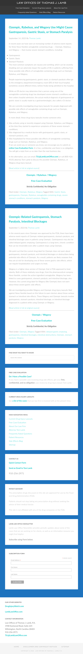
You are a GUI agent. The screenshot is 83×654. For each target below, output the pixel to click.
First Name (14, 567)
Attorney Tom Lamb (17, 430)
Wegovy (39, 192)
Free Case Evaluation (41, 180)
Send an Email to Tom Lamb (20, 468)
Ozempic (23, 192)
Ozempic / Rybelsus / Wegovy (41, 175)
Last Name (14, 574)
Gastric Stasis (60, 192)
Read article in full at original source (24, 168)
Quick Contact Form (17, 463)
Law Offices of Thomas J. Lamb (41, 2)
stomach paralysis (33, 198)
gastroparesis (14, 195)
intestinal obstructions (47, 335)
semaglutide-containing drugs (49, 195)
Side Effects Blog (16, 441)
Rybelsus (31, 192)
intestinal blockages (29, 335)
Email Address (16, 560)
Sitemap (12, 444)
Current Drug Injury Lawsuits (21, 419)
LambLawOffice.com (14, 611)
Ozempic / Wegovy (41, 314)
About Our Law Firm (17, 426)
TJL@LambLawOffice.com (47, 156)
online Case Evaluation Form (21, 148)
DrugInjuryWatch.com (14, 606)
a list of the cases (19, 401)
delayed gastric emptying (56, 331)
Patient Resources (16, 437)
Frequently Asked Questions (20, 433)
